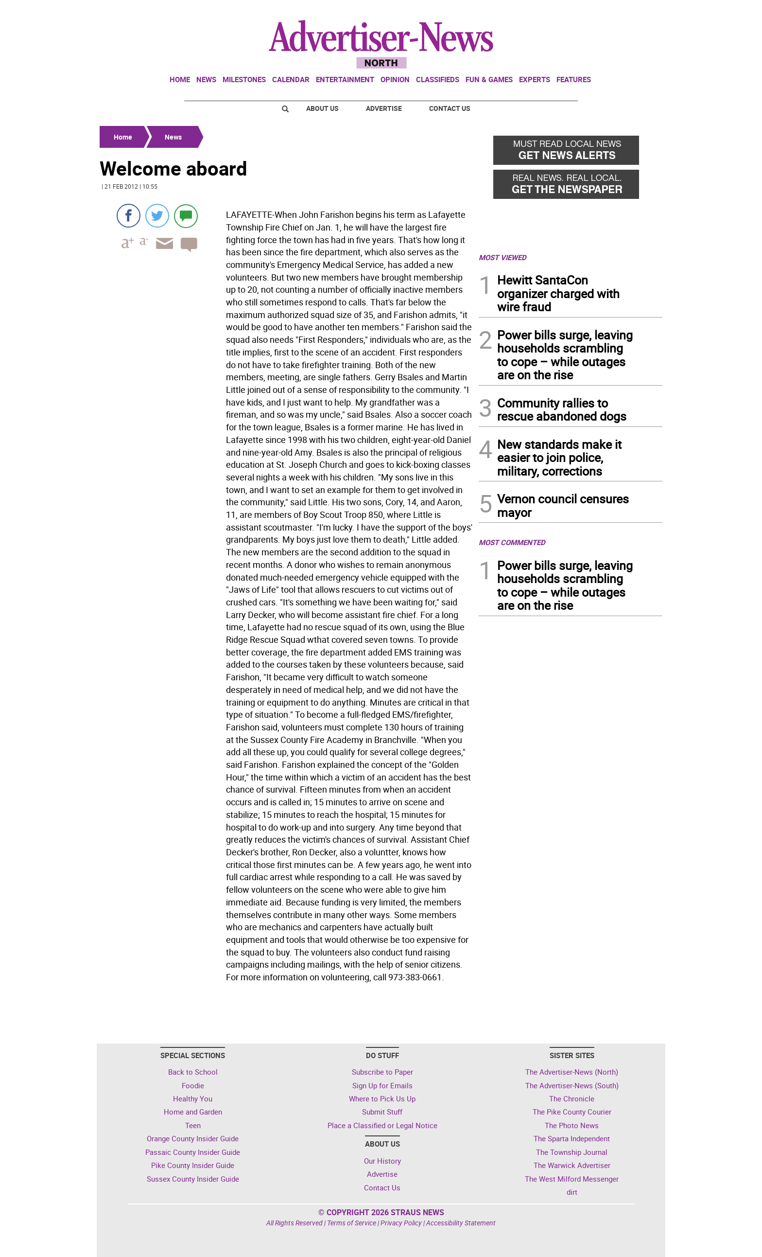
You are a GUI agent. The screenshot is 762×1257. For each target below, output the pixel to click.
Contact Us (449, 108)
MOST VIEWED (502, 257)
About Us (322, 108)
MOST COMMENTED (512, 542)
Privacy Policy (401, 1222)
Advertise (384, 108)
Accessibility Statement (461, 1222)
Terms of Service (351, 1222)
